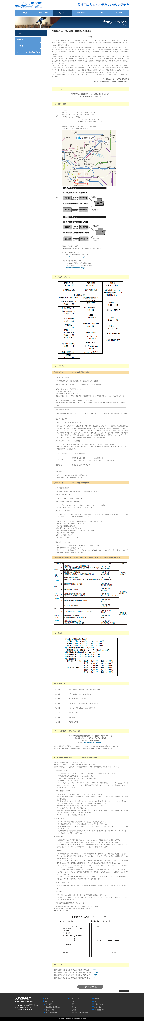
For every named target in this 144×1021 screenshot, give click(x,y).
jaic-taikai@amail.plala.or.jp (93, 743)
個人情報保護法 (99, 1010)
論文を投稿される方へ (53, 1013)
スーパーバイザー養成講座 (31, 52)
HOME (24, 13)
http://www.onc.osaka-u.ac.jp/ (75, 257)
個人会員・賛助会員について (55, 1007)
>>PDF (93, 970)
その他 (31, 46)
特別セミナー (76, 1004)
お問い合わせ (119, 13)
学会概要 (49, 1004)
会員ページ (81, 13)
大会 (31, 33)
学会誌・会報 (50, 1010)
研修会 (31, 40)
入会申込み (98, 1007)
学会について (43, 13)
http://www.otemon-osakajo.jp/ (75, 268)
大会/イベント (62, 13)
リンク (100, 13)
